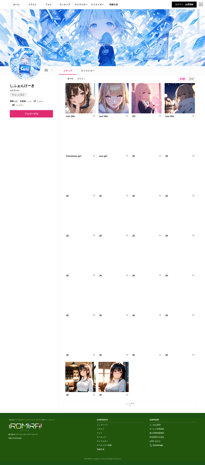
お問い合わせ (155, 441)
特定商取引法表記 (156, 437)
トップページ (102, 425)
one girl (103, 156)
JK (133, 156)
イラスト (32, 4)
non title (70, 116)
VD (133, 116)
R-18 (191, 79)
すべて (70, 79)
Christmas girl (73, 156)
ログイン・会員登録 (184, 4)
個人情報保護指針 (156, 433)
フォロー (39, 101)
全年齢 (182, 79)
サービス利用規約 (156, 429)
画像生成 (113, 4)
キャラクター (81, 4)
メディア (67, 71)
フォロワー (18, 105)
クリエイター (97, 4)
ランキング (65, 4)
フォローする (31, 114)
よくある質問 (155, 425)
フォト (48, 4)
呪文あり (81, 79)
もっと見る (18, 95)
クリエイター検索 (104, 445)
